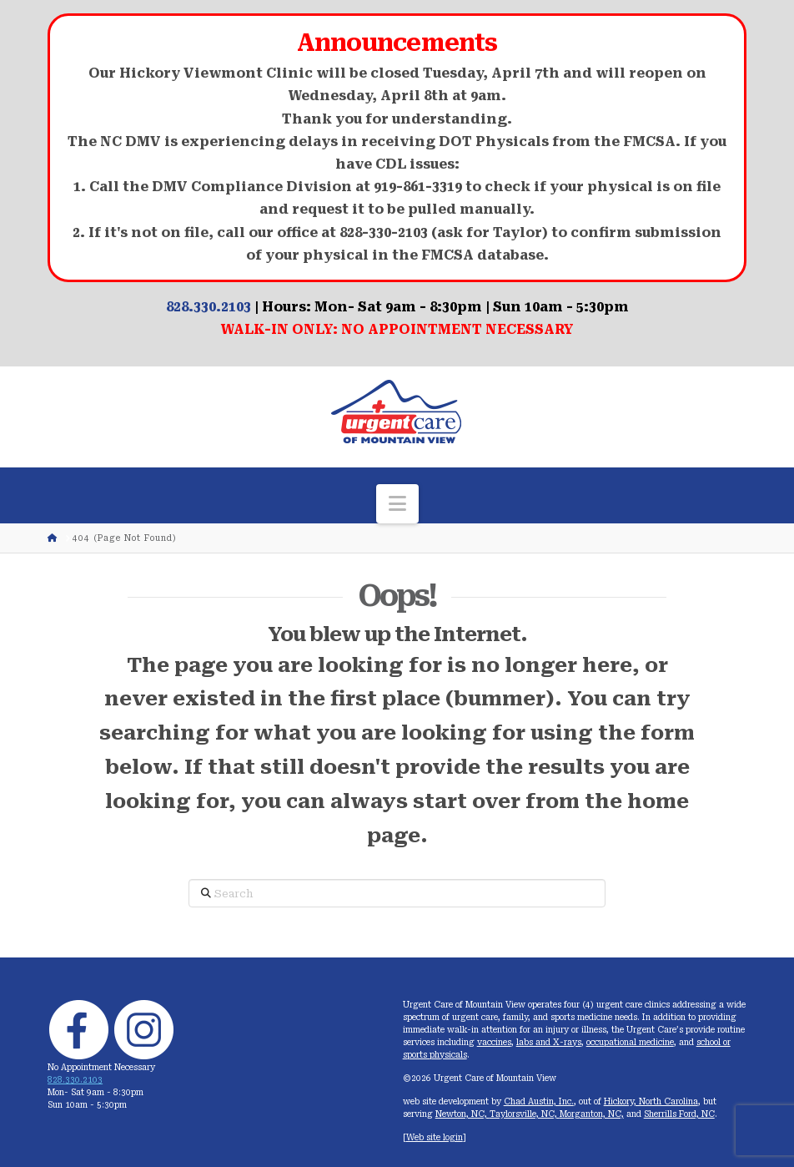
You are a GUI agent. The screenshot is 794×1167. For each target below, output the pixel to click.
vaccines (494, 1042)
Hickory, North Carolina (651, 1101)
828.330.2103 (208, 307)
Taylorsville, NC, (525, 1114)
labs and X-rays (548, 1042)
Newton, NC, (462, 1114)
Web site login (434, 1137)
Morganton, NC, (592, 1114)
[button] (397, 503)
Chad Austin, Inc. (539, 1101)
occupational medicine (630, 1042)
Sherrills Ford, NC (679, 1114)
